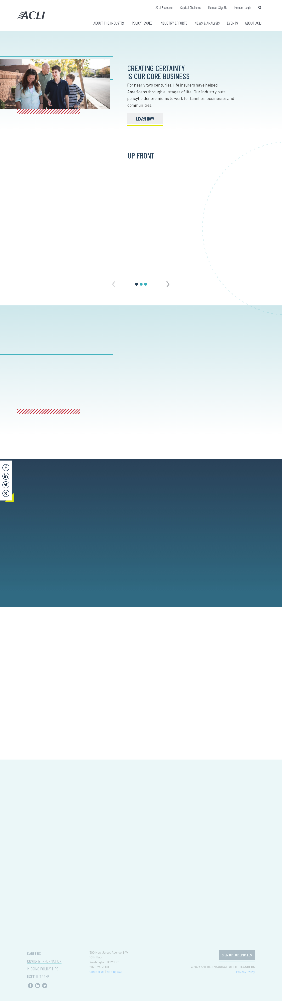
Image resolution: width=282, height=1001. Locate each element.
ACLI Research (164, 7)
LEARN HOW (145, 119)
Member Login (242, 7)
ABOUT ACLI (253, 22)
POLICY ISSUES (142, 22)
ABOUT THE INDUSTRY (109, 22)
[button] (136, 284)
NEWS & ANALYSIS (207, 22)
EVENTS (232, 22)
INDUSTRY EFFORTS (173, 22)
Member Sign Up (217, 7)
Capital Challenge (190, 7)
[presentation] (114, 281)
